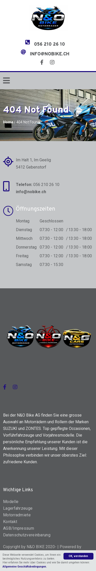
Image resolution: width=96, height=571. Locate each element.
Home (8, 122)
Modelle (10, 501)
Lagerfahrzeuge (18, 508)
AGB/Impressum (18, 528)
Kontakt (10, 521)
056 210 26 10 (49, 44)
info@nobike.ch (49, 54)
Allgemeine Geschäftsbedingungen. (25, 568)
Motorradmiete (17, 515)
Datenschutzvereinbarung (26, 535)
